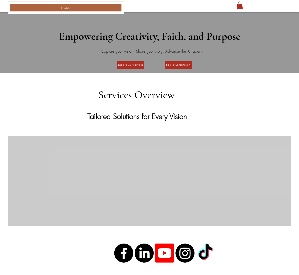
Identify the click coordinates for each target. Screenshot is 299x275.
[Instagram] (185, 253)
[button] (239, 5)
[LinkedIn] (144, 253)
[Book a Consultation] (178, 65)
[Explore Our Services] (130, 65)
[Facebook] (123, 253)
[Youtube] (164, 253)
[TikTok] (205, 253)
